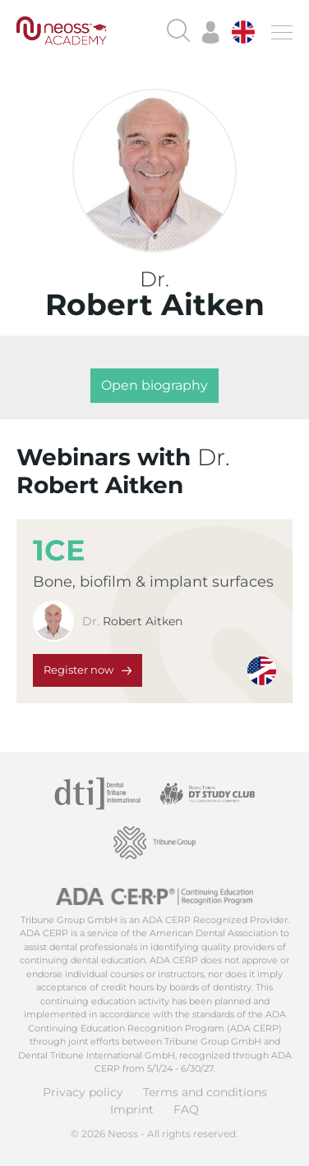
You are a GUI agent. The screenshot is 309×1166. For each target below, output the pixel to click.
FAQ (186, 1109)
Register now (78, 669)
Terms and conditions (205, 1092)
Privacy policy (83, 1092)
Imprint (132, 1109)
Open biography (154, 385)
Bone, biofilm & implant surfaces (153, 582)
